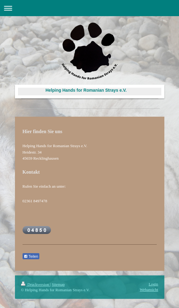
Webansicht (149, 289)
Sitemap (58, 284)
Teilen (31, 256)
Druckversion (35, 284)
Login (153, 284)
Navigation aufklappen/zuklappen (89, 8)
